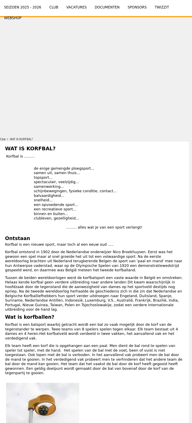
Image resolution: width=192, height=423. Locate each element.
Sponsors (137, 7)
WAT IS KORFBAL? (21, 139)
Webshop (12, 18)
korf (154, 324)
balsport (38, 324)
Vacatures (76, 7)
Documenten (107, 7)
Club (53, 7)
